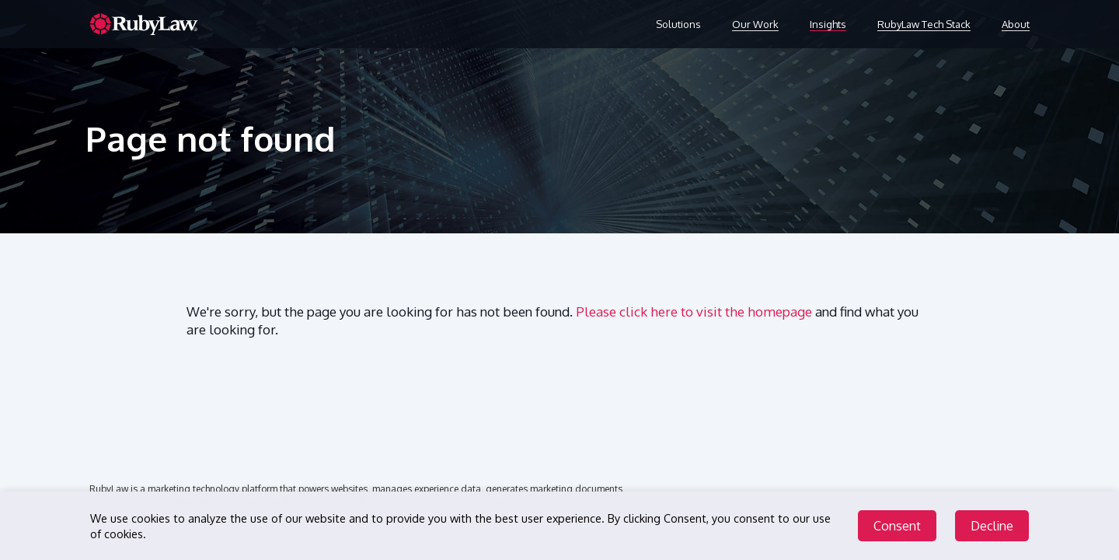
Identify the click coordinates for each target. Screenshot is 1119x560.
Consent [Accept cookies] (897, 526)
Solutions (678, 24)
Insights (828, 24)
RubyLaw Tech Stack (924, 24)
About (1016, 24)
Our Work (755, 24)
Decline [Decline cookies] (992, 526)
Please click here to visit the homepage (694, 311)
